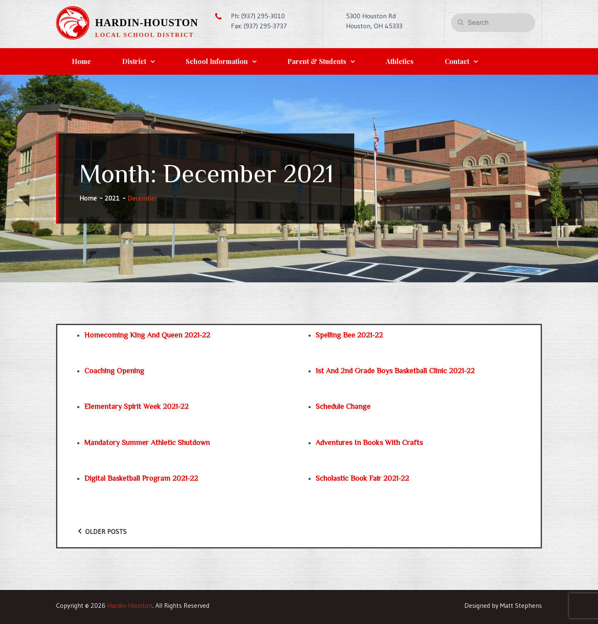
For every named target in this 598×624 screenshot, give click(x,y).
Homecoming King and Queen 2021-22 (147, 335)
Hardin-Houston (146, 22)
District (134, 61)
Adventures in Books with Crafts (369, 442)
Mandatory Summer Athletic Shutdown (147, 442)
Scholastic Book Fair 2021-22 (362, 478)
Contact (457, 61)
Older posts (106, 531)
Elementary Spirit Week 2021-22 (136, 406)
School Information (217, 61)
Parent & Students (316, 61)
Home (81, 61)
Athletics (400, 61)
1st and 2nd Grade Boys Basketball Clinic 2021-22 (395, 371)
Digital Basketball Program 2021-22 (141, 478)
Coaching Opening (114, 371)
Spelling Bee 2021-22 (349, 335)
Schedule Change (343, 406)
